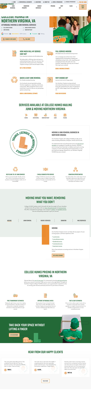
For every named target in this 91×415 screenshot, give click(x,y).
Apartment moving (58, 246)
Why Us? (69, 7)
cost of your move (40, 280)
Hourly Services (53, 7)
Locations (44, 2)
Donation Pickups (41, 7)
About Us (52, 2)
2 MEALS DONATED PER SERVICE (45, 174)
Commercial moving (58, 244)
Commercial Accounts (33, 2)
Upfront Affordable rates (45, 302)
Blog (75, 7)
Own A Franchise (61, 2)
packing (60, 209)
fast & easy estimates (75, 302)
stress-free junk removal (52, 208)
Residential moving (58, 241)
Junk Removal (30, 7)
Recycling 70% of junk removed (15, 174)
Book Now (85, 7)
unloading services (32, 211)
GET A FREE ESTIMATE (25, 68)
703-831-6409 (86, 2)
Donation (63, 220)
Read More (45, 383)
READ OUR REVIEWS (60, 93)
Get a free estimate (58, 255)
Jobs (24, 2)
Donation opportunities (76, 174)
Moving (21, 7)
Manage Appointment (73, 2)
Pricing (62, 7)
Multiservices (81, 220)
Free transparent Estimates (15, 302)
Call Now (26, 39)
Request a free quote (9, 39)
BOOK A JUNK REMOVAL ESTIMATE (29, 93)
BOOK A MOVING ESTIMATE (62, 68)
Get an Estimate (14, 337)
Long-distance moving (59, 239)
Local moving (56, 237)
